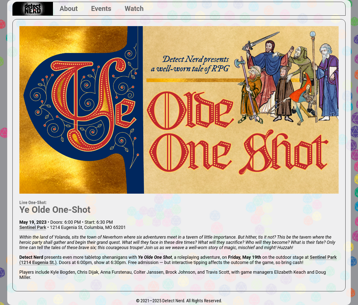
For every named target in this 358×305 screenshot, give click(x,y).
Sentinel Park (32, 227)
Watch (134, 9)
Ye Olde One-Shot (54, 210)
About (69, 9)
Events (101, 9)
